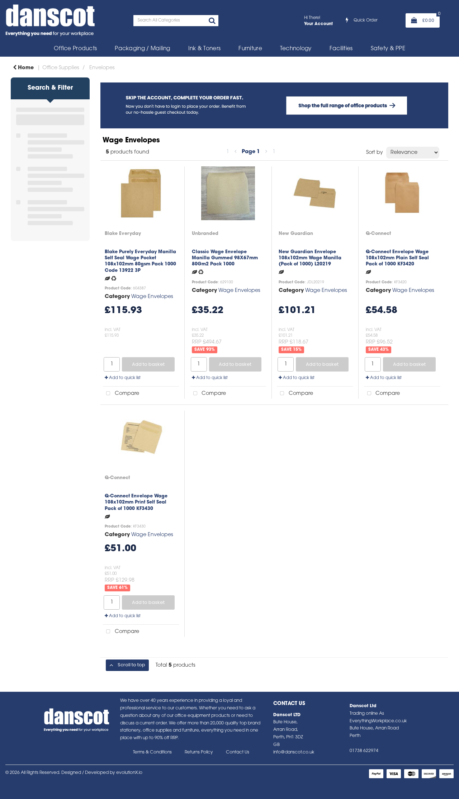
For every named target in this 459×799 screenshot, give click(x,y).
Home (23, 68)
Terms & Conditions (152, 752)
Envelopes (102, 68)
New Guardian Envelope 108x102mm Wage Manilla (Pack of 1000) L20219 (310, 258)
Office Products (75, 49)
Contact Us (237, 752)
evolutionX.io (129, 773)
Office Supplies (60, 68)
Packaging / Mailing (142, 49)
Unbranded (205, 233)
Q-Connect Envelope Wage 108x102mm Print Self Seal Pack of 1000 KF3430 (136, 502)
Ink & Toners (204, 49)
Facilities (341, 49)
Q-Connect (378, 233)
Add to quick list (123, 378)
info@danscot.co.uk (293, 752)
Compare (121, 393)
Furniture (250, 49)
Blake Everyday (123, 233)
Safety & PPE (388, 49)
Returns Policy (199, 752)
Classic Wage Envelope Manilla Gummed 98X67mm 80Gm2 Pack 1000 (225, 258)
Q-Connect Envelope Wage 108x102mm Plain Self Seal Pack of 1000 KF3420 (397, 258)
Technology (296, 49)
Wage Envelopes (152, 296)
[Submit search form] (212, 21)
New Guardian (296, 233)
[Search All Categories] (176, 21)
